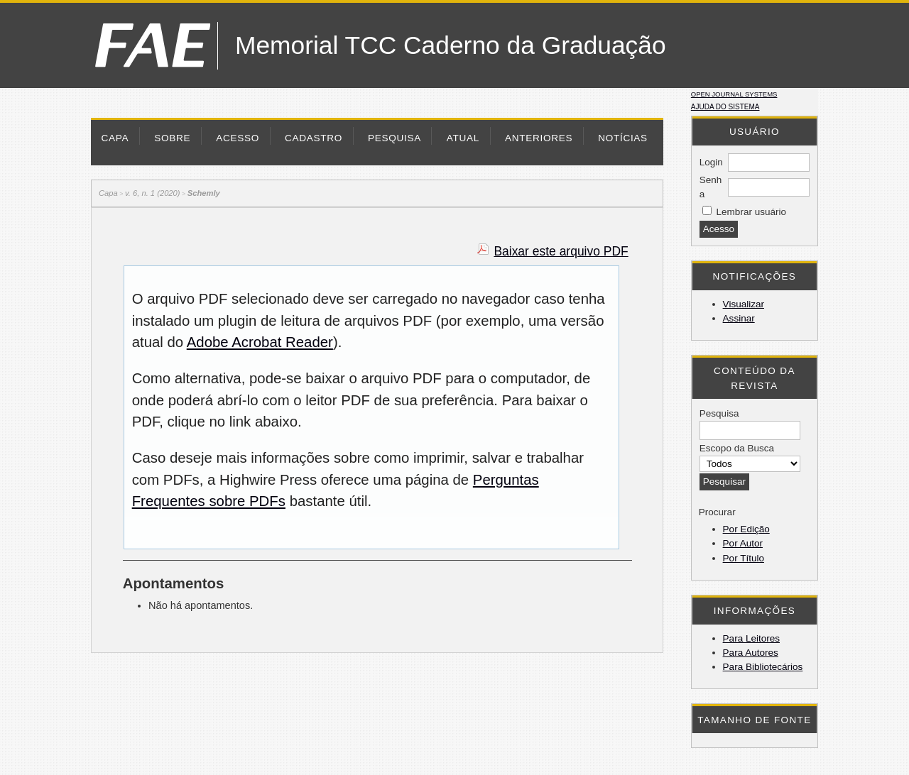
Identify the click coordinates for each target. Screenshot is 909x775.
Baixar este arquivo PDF (561, 251)
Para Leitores (751, 638)
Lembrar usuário (751, 212)
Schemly (203, 193)
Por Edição (746, 529)
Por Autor (743, 543)
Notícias (623, 138)
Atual (463, 138)
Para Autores (750, 652)
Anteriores (538, 138)
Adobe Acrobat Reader (260, 342)
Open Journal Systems (734, 94)
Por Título (743, 558)
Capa (115, 138)
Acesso (237, 138)
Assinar (739, 318)
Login (711, 162)
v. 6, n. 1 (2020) (152, 193)
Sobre (172, 138)
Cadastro (313, 138)
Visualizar (743, 304)
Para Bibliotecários (763, 666)
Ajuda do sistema (725, 107)
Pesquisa (394, 138)
